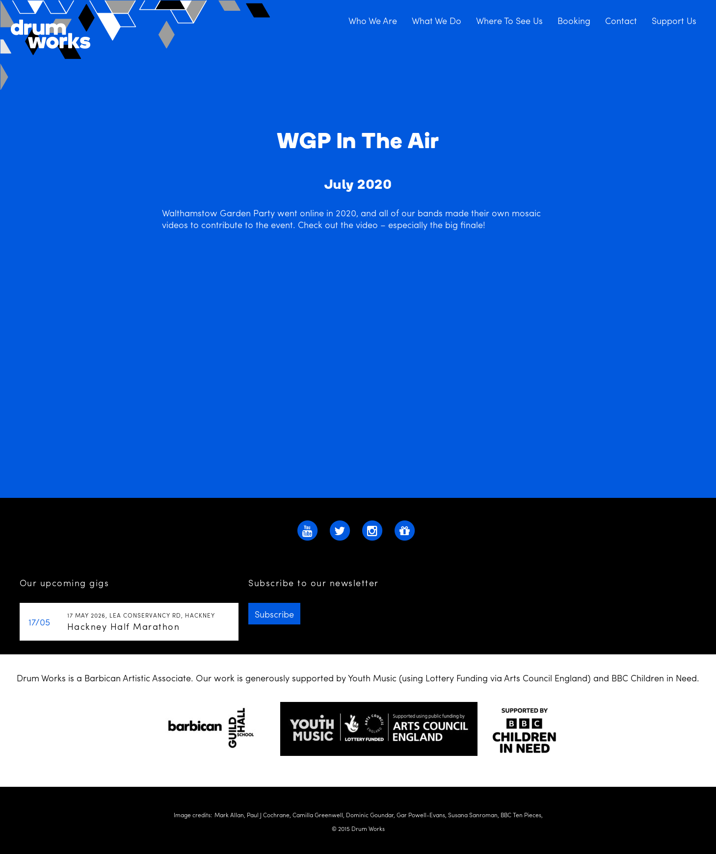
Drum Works (136, 45)
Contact (621, 20)
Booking (573, 20)
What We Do (436, 20)
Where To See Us (509, 20)
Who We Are (372, 20)
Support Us (674, 20)
